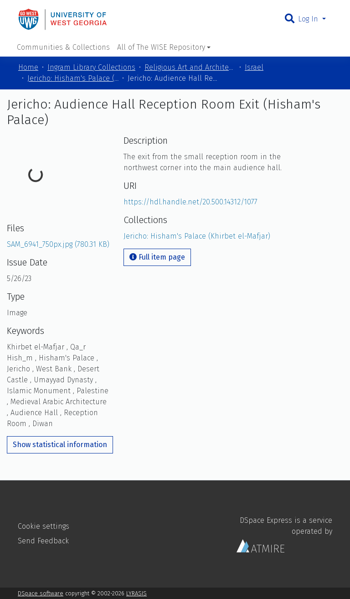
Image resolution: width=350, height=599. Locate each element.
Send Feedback (43, 540)
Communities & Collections (63, 47)
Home (28, 67)
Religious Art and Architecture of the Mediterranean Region (190, 67)
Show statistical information (60, 444)
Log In (309, 19)
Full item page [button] (157, 257)
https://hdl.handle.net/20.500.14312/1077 (190, 202)
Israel (254, 67)
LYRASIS (136, 593)
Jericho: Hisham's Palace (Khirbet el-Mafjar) (72, 78)
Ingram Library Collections (91, 67)
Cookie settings (43, 526)
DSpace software (40, 593)
